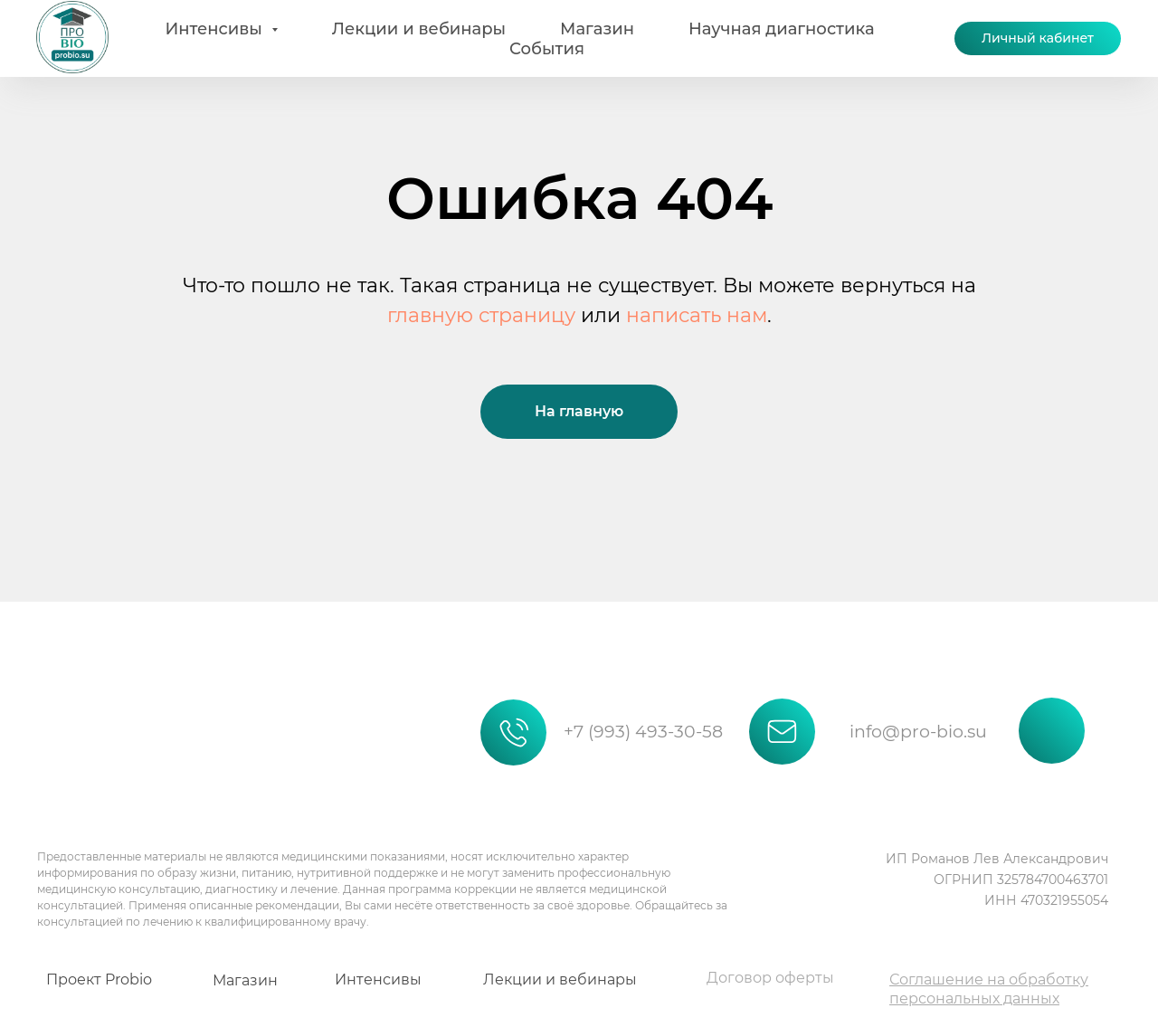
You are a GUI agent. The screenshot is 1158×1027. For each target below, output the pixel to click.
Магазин (597, 29)
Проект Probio (99, 979)
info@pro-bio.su (918, 731)
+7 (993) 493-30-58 (643, 731)
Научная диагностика (781, 29)
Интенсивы (378, 979)
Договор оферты (770, 977)
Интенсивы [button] (215, 29)
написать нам (696, 315)
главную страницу (481, 315)
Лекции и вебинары (419, 29)
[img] (97, 705)
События (546, 49)
